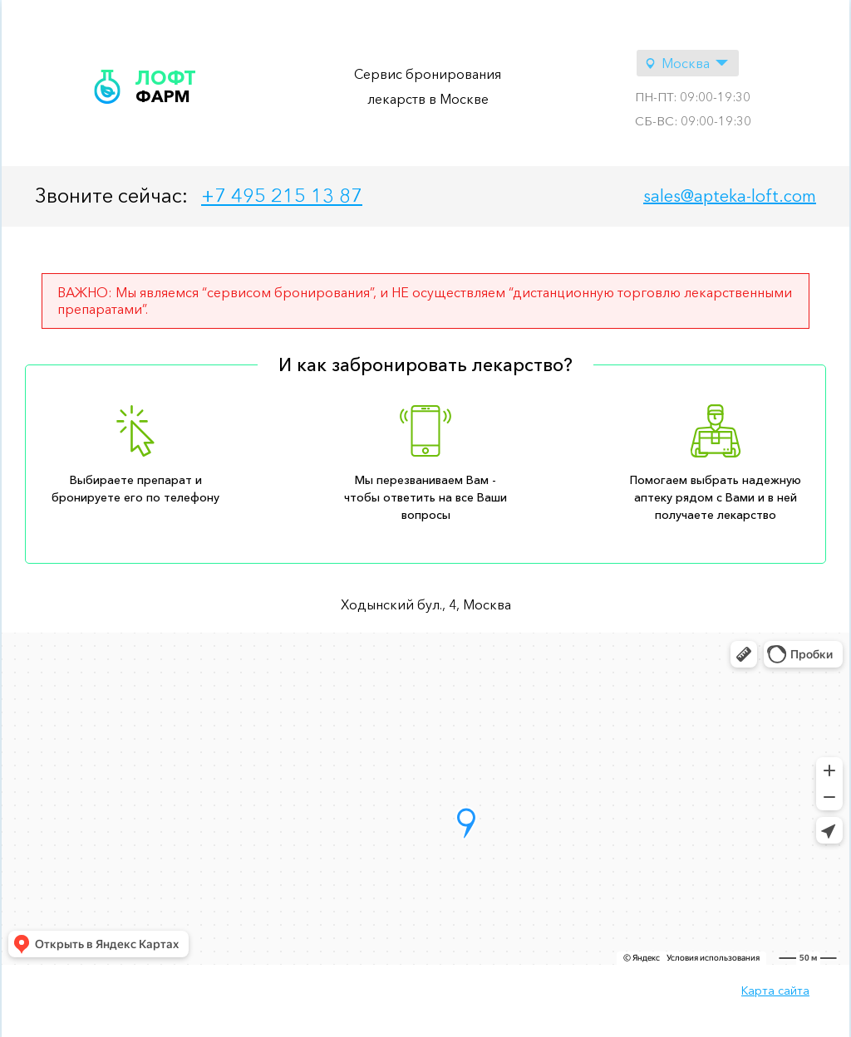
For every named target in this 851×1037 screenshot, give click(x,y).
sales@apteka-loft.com (729, 196)
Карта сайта (775, 990)
